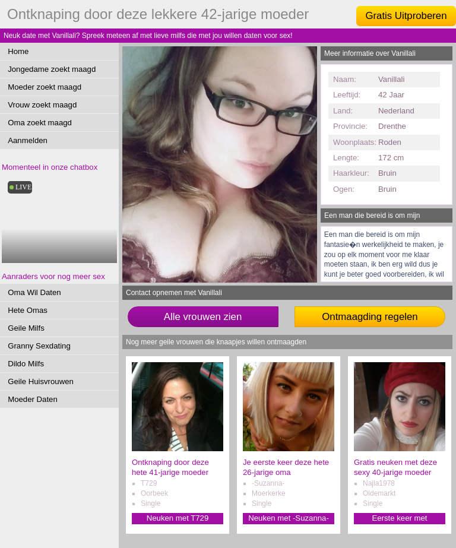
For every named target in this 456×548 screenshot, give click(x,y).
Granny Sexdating (39, 345)
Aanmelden (28, 140)
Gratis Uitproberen (405, 15)
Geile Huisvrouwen (41, 381)
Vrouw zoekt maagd (42, 104)
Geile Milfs (26, 328)
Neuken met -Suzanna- (288, 518)
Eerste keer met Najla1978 (399, 519)
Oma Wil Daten (34, 292)
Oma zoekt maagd (40, 122)
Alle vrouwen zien (203, 316)
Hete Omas (28, 310)
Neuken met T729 (178, 518)
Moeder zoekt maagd (44, 87)
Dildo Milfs (26, 363)
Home (18, 51)
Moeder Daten (33, 399)
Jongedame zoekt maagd (52, 69)
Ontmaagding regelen (369, 316)
